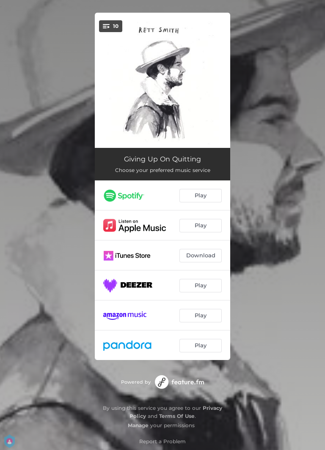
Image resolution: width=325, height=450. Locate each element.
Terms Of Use (177, 416)
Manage (138, 425)
